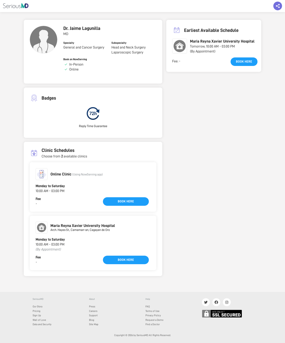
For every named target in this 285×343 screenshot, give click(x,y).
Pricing (36, 311)
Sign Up (37, 315)
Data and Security (42, 324)
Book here (126, 201)
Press (92, 306)
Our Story (38, 306)
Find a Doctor (152, 324)
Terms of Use (152, 311)
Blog (91, 320)
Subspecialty (118, 42)
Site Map (93, 324)
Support (93, 315)
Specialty (68, 42)
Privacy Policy (153, 315)
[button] (42, 174)
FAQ (147, 306)
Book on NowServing (75, 59)
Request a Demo (154, 320)
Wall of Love (39, 320)
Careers (93, 311)
